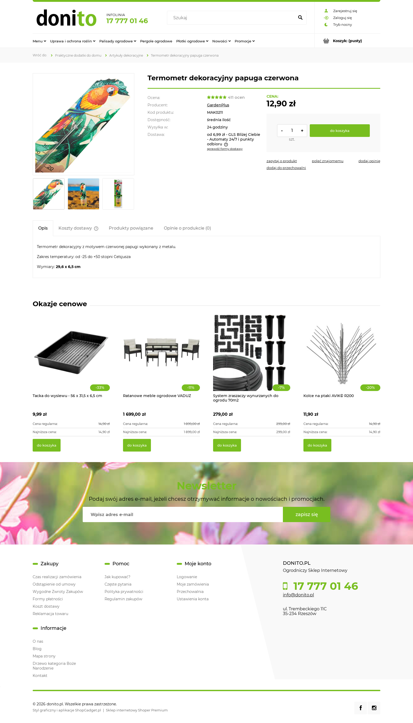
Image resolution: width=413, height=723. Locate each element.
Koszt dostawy (46, 606)
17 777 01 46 (127, 20)
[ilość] (292, 130)
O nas (38, 641)
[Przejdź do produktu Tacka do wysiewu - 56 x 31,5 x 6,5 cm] (71, 358)
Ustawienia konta (193, 599)
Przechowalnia (190, 591)
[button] (282, 161)
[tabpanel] (206, 257)
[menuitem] (39, 41)
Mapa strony (44, 656)
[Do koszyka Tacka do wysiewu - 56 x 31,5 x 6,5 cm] (47, 445)
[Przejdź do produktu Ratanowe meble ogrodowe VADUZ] (161, 358)
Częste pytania (118, 584)
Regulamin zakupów (123, 599)
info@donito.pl (298, 594)
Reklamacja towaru (50, 613)
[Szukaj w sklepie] (231, 18)
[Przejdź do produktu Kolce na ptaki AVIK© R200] (342, 358)
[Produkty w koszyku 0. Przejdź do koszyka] (347, 41)
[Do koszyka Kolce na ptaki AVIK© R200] (317, 445)
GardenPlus (218, 105)
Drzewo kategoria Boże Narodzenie (54, 666)
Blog (37, 648)
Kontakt (40, 675)
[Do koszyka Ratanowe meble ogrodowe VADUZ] (137, 445)
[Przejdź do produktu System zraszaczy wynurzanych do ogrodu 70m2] (251, 358)
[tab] (43, 228)
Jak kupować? (117, 577)
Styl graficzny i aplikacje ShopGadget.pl (67, 710)
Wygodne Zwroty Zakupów (58, 591)
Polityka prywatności (124, 591)
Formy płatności (48, 599)
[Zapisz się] (306, 514)
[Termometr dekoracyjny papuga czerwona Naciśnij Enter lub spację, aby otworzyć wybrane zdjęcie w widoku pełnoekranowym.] (83, 124)
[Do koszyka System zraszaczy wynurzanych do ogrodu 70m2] (227, 445)
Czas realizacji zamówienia (57, 577)
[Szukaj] (300, 18)
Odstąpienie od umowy (54, 584)
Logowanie (187, 577)
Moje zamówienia (193, 584)
